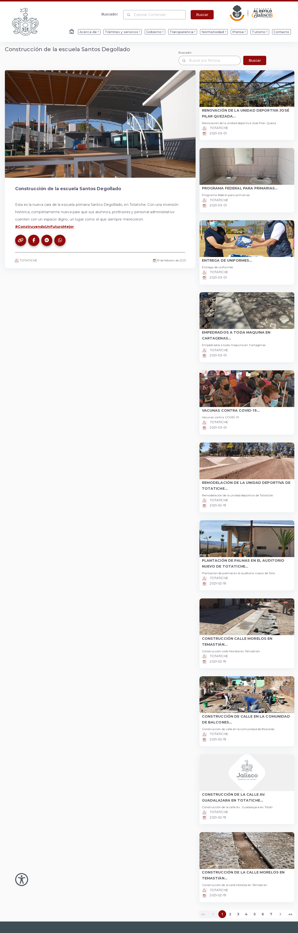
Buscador (109, 14)
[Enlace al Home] (72, 32)
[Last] (290, 914)
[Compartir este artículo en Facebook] (33, 240)
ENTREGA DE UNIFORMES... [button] (227, 260)
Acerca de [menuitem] (88, 32)
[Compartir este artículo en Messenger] (47, 240)
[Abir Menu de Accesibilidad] (21, 879)
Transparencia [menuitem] (181, 32)
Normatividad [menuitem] (212, 32)
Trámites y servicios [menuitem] (121, 32)
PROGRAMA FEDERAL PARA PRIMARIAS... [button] (240, 188)
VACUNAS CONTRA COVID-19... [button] (231, 410)
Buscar (202, 14)
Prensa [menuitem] (238, 32)
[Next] (280, 914)
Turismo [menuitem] (258, 32)
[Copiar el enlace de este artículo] (20, 240)
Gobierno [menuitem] (154, 32)
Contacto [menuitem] (281, 32)
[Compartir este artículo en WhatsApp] (60, 240)
